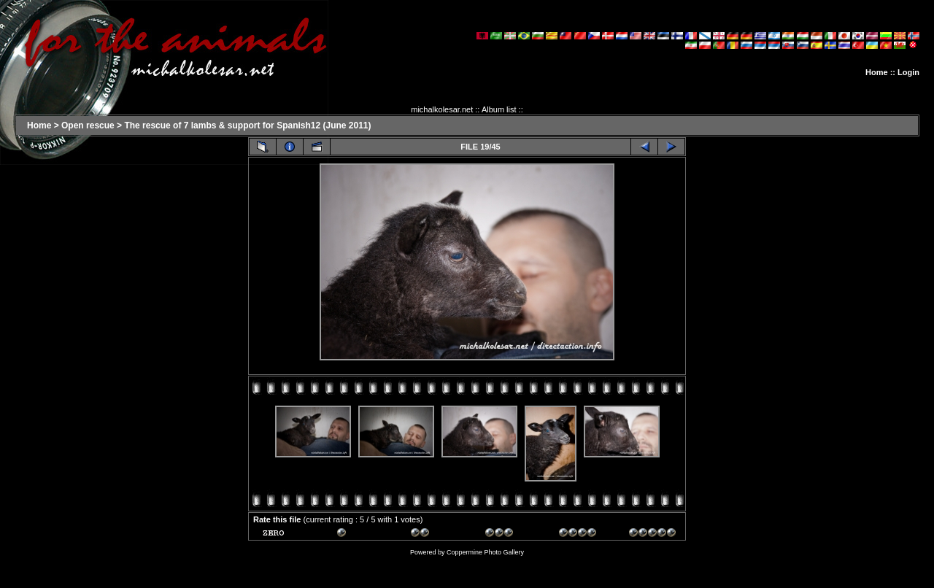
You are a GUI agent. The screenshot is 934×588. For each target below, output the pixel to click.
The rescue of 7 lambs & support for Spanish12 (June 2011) (247, 125)
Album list (499, 109)
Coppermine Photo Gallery (485, 552)
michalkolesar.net (442, 109)
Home (876, 72)
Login (908, 72)
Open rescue (88, 125)
